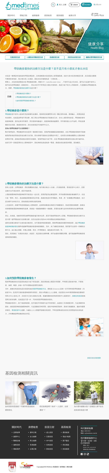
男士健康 (33, 441)
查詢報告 (88, 4)
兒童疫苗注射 (15, 57)
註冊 (64, 4)
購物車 (75, 5)
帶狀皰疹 (8, 114)
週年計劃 (33, 432)
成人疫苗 (49, 432)
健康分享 (72, 15)
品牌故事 (16, 432)
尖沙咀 (90, 441)
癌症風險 (66, 445)
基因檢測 (48, 15)
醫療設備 (16, 441)
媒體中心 (16, 436)
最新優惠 (60, 15)
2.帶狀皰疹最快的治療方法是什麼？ (28, 97)
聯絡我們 (16, 449)
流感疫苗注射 (54, 57)
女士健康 (33, 436)
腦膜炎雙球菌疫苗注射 (94, 57)
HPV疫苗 (49, 441)
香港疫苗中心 (16, 310)
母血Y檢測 (66, 436)
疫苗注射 (90, 358)
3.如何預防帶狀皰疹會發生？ (25, 101)
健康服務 (35, 15)
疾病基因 (66, 449)
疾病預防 (97, 358)
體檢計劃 (23, 15)
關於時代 (11, 15)
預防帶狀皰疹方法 (39, 289)
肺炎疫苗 (49, 449)
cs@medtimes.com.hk (90, 433)
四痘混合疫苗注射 (74, 57)
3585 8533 (87, 431)
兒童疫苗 (49, 436)
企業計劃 (33, 449)
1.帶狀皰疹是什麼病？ (23, 93)
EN (100, 4)
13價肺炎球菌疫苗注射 (35, 57)
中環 (84, 441)
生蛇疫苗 (49, 445)
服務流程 (16, 445)
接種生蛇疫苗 (77, 296)
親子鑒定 (66, 441)
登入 (60, 4)
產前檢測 (66, 432)
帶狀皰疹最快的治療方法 (22, 88)
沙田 (95, 441)
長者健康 (33, 445)
